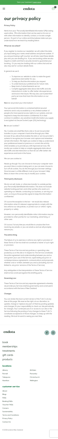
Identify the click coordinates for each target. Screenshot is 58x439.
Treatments (8, 351)
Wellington (34, 380)
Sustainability (7, 411)
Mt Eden (33, 370)
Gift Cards (7, 355)
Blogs (4, 394)
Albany (5, 370)
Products (7, 359)
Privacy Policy (7, 418)
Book (5, 342)
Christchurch (35, 377)
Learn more (37, 2)
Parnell (5, 374)
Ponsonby (33, 374)
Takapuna (6, 377)
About (4, 391)
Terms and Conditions (10, 415)
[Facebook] (46, 332)
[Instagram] (53, 332)
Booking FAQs (7, 401)
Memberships (9, 346)
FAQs (4, 398)
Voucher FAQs (7, 405)
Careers (5, 408)
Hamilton (5, 380)
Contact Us (6, 422)
